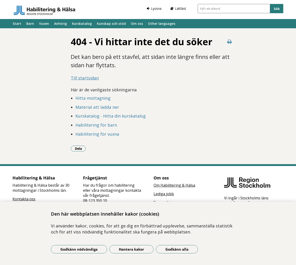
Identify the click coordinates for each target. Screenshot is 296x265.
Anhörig (60, 23)
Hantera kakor (131, 249)
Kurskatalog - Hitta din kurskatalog (110, 116)
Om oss (137, 23)
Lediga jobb (164, 193)
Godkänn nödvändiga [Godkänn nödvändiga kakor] (79, 249)
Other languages (161, 23)
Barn (30, 23)
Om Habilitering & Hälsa (174, 185)
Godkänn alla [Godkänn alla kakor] (176, 249)
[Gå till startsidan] (44, 10)
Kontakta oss (23, 198)
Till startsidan (85, 78)
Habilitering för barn (96, 125)
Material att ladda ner (97, 107)
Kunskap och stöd (111, 23)
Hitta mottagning (93, 98)
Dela (80, 148)
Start (17, 23)
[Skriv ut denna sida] (229, 41)
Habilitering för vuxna (97, 134)
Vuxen (44, 23)
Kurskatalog (82, 23)
